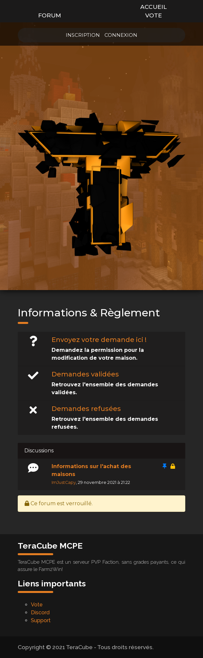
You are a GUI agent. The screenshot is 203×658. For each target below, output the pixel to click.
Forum (49, 15)
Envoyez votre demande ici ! (99, 340)
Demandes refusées (86, 409)
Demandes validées (85, 374)
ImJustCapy (64, 482)
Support (41, 620)
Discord (40, 612)
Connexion (120, 35)
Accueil (153, 6)
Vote (153, 15)
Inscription (83, 35)
